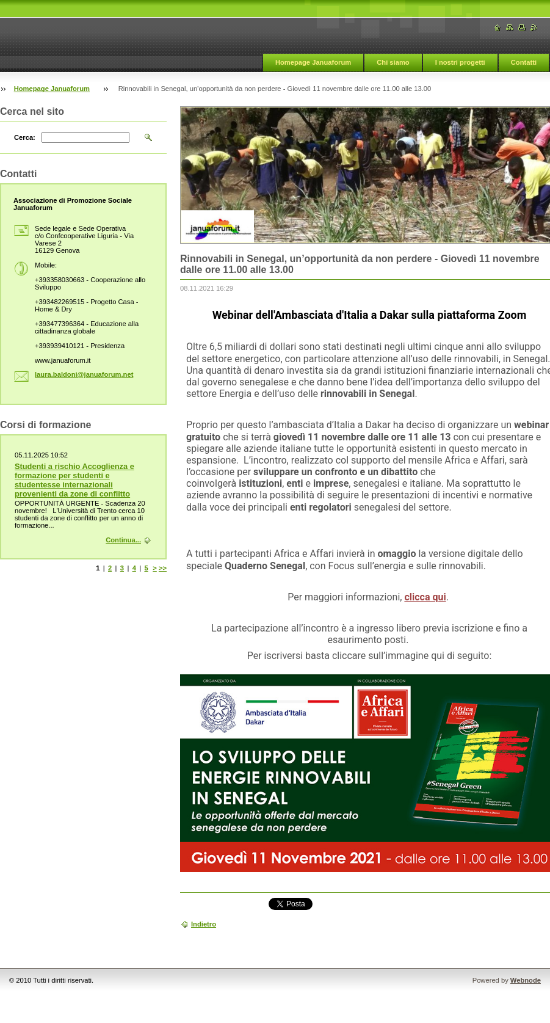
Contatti (524, 62)
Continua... (123, 540)
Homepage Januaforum (313, 62)
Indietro (203, 924)
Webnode (525, 980)
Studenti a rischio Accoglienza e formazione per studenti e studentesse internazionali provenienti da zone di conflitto (74, 480)
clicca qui (425, 597)
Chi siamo (393, 62)
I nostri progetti (460, 62)
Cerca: (24, 137)
